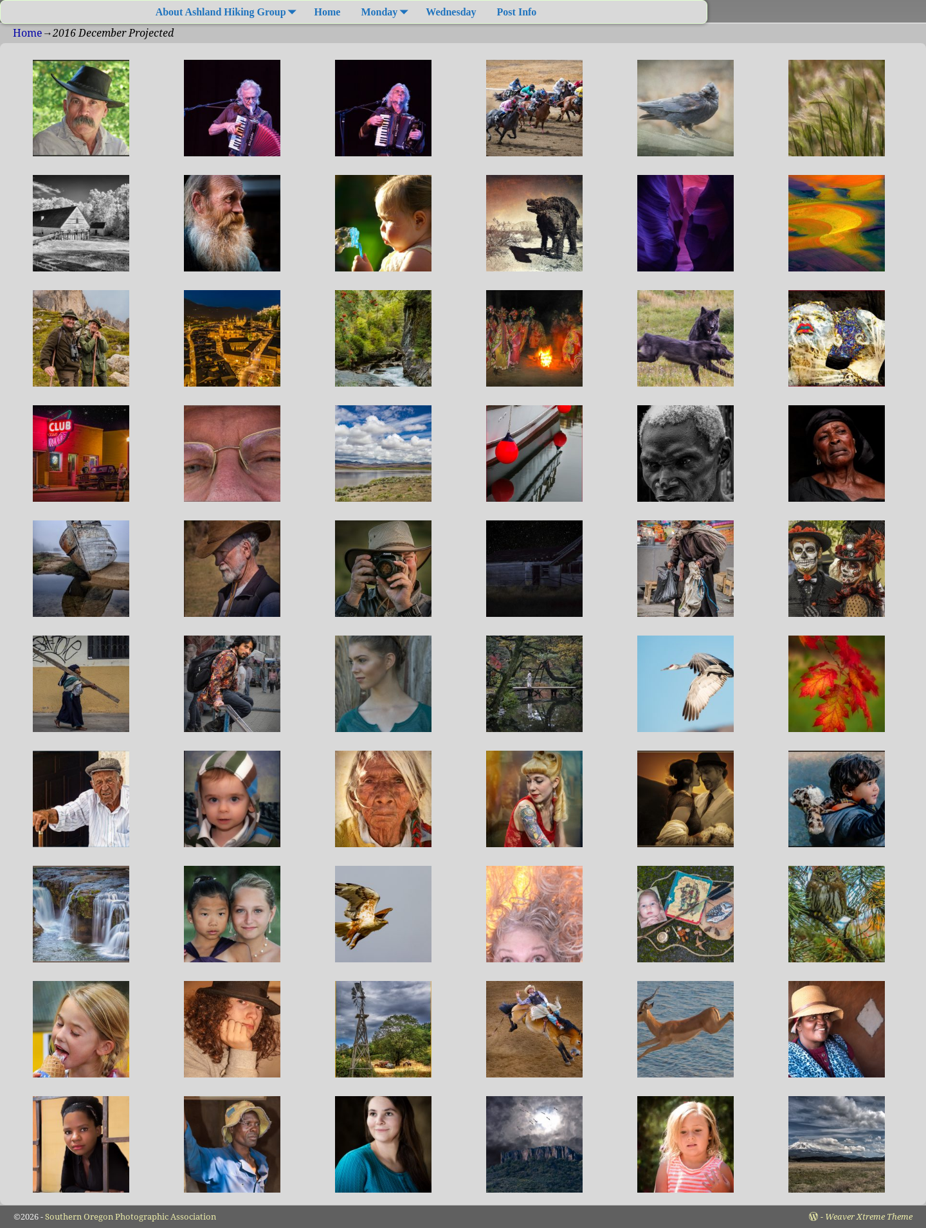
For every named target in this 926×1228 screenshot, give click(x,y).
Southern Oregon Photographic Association (130, 1217)
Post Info (517, 11)
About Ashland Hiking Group (229, 12)
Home (327, 11)
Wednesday (451, 11)
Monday (387, 12)
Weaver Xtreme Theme (868, 1217)
